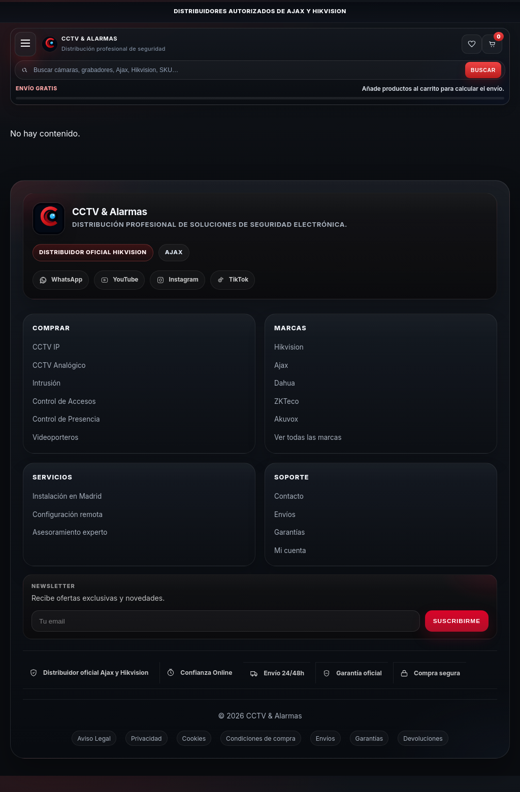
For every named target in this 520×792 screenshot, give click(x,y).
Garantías (289, 548)
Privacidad (146, 755)
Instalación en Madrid (67, 512)
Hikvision (289, 363)
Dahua (284, 399)
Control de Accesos (64, 418)
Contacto (289, 512)
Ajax (281, 381)
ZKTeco (286, 418)
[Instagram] (177, 296)
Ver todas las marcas (308, 454)
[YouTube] (119, 296)
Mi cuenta (290, 567)
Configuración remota (67, 531)
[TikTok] (232, 296)
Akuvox (286, 435)
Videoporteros (55, 454)
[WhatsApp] (60, 296)
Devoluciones (423, 755)
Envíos (285, 531)
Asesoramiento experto (69, 548)
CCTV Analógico (59, 381)
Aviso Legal (94, 755)
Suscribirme (456, 637)
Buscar (480, 83)
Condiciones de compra (261, 755)
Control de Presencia (66, 435)
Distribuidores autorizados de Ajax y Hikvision (260, 11)
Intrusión (46, 399)
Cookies (194, 755)
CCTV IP (46, 363)
